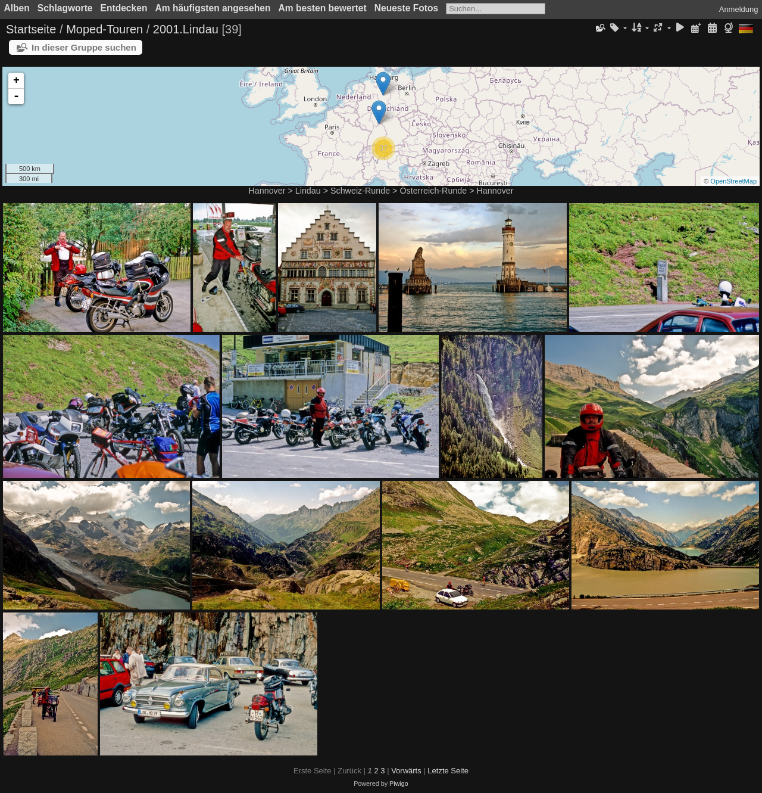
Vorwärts (406, 770)
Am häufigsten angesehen (212, 8)
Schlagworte (65, 8)
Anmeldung (738, 9)
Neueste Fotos (406, 8)
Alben (17, 8)
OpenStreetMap (733, 181)
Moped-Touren (104, 29)
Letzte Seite (448, 770)
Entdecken (124, 8)
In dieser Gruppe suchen (84, 47)
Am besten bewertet (323, 8)
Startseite (31, 29)
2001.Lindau (185, 29)
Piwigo (398, 783)
